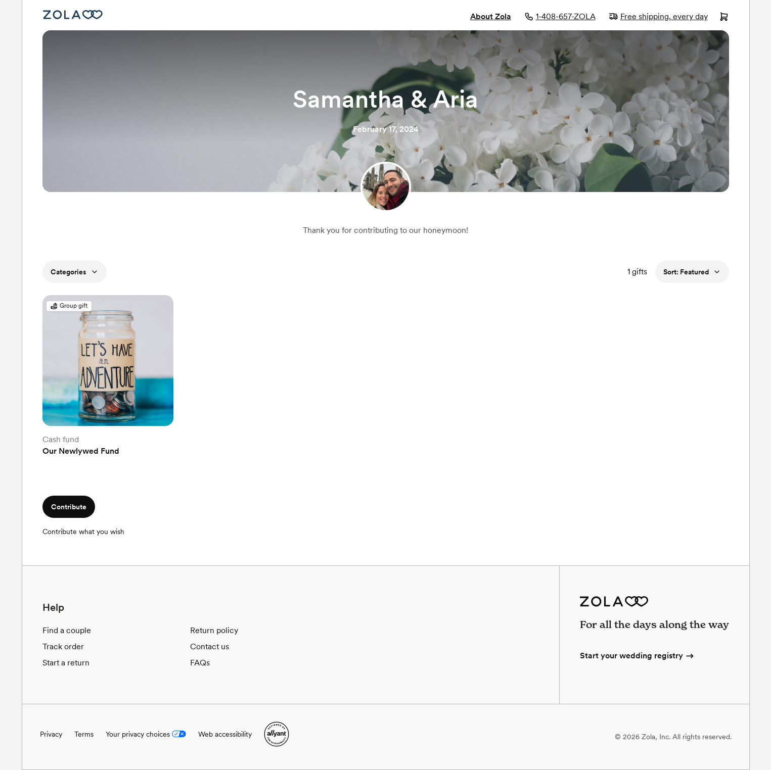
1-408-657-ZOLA (560, 16)
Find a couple (66, 630)
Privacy (51, 734)
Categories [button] (75, 272)
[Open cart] (724, 18)
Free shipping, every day (658, 16)
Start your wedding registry (637, 655)
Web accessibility (225, 734)
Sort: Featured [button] (692, 272)
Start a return (65, 662)
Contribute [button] (68, 507)
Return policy (214, 630)
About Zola (490, 16)
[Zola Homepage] (72, 14)
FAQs (200, 662)
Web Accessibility (22, 0)
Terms (84, 734)
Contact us (209, 646)
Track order (63, 646)
